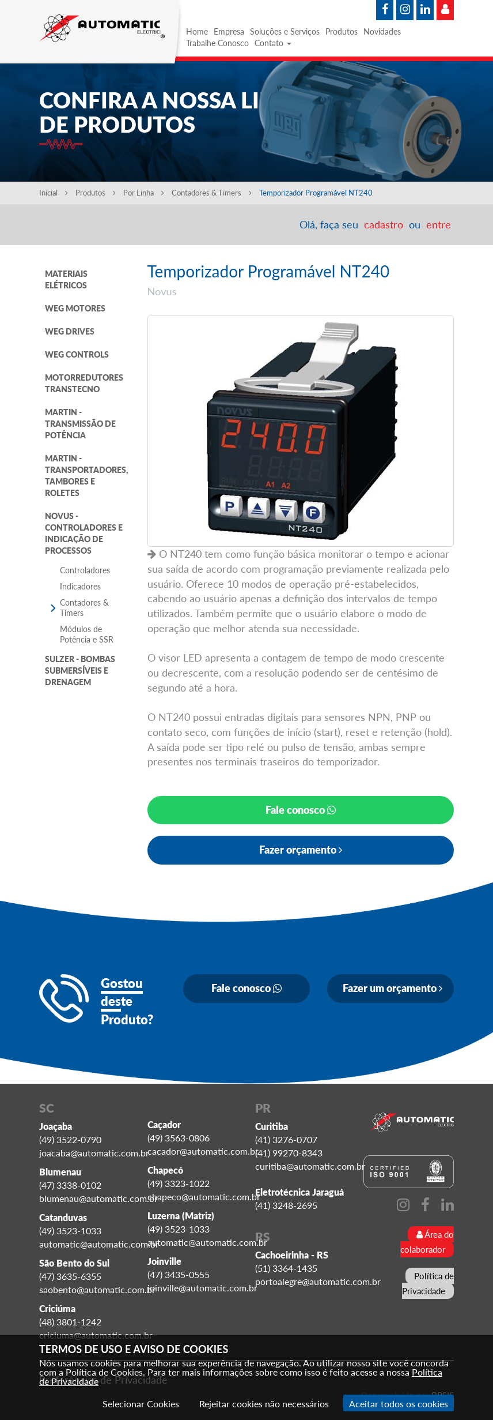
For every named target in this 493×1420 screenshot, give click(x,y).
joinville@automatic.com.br (202, 1287)
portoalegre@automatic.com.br (318, 1281)
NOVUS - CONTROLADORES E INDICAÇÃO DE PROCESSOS (84, 533)
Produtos (341, 31)
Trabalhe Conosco (217, 43)
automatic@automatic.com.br (99, 1243)
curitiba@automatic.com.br (310, 1165)
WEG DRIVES (69, 331)
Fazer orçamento (300, 849)
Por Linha (143, 192)
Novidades (382, 31)
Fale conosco (301, 809)
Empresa (229, 31)
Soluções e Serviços (285, 31)
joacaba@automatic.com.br (94, 1152)
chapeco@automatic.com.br (203, 1196)
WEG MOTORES (75, 308)
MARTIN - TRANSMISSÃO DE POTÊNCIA (80, 423)
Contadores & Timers (212, 192)
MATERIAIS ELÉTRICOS (66, 279)
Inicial (53, 192)
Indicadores (80, 586)
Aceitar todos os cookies (398, 1403)
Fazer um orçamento (392, 988)
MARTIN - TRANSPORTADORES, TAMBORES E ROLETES (86, 475)
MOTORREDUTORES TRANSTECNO (84, 383)
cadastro (383, 224)
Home (197, 31)
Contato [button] (273, 43)
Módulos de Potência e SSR (86, 634)
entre (438, 224)
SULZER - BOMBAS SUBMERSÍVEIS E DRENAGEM (80, 670)
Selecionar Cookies (141, 1403)
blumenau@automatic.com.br (98, 1198)
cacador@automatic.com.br (203, 1150)
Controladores (85, 570)
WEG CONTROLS (77, 354)
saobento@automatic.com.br (97, 1289)
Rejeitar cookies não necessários (264, 1403)
